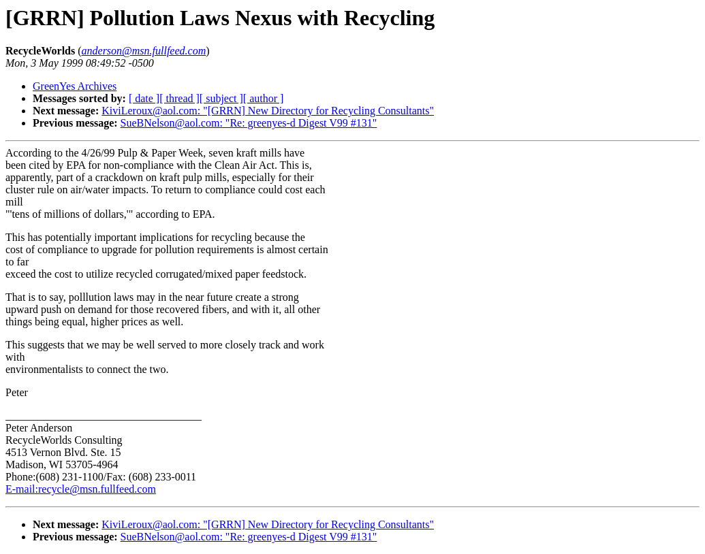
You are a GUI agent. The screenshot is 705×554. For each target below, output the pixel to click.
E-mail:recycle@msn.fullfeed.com (80, 489)
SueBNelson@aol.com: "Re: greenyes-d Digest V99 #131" (249, 123)
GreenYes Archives (74, 86)
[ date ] (144, 98)
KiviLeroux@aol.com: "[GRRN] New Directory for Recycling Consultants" (267, 110)
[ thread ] (179, 98)
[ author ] (263, 98)
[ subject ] (221, 98)
